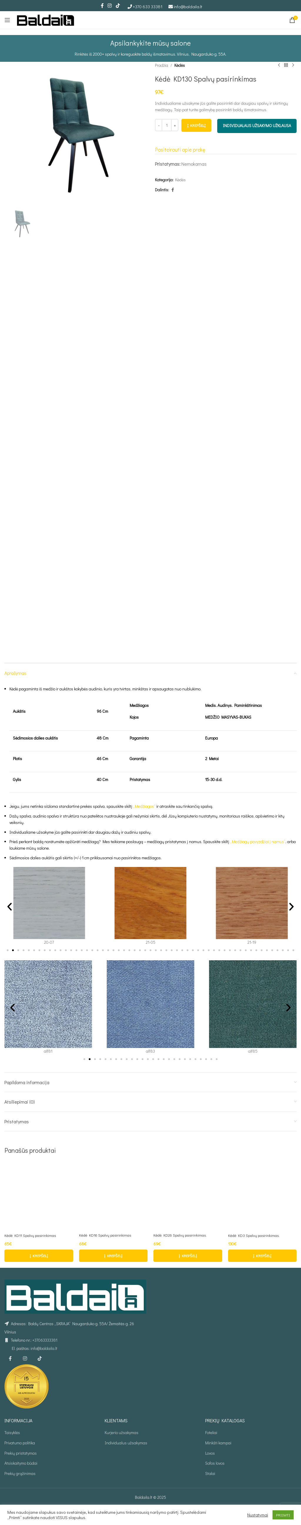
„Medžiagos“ (144, 806)
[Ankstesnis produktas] (278, 65)
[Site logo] (45, 19)
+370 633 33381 (148, 6)
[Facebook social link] (102, 5)
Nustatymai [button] (257, 1515)
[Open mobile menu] (7, 20)
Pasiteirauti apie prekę (180, 149)
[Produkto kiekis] (166, 125)
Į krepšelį (196, 125)
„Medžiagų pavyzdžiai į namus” (257, 841)
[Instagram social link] (110, 5)
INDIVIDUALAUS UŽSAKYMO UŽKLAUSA (257, 126)
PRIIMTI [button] (283, 1514)
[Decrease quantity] (158, 125)
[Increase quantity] (174, 125)
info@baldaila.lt (188, 6)
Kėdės (179, 65)
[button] (9, 906)
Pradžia (161, 65)
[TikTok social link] (118, 5)
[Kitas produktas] (293, 65)
